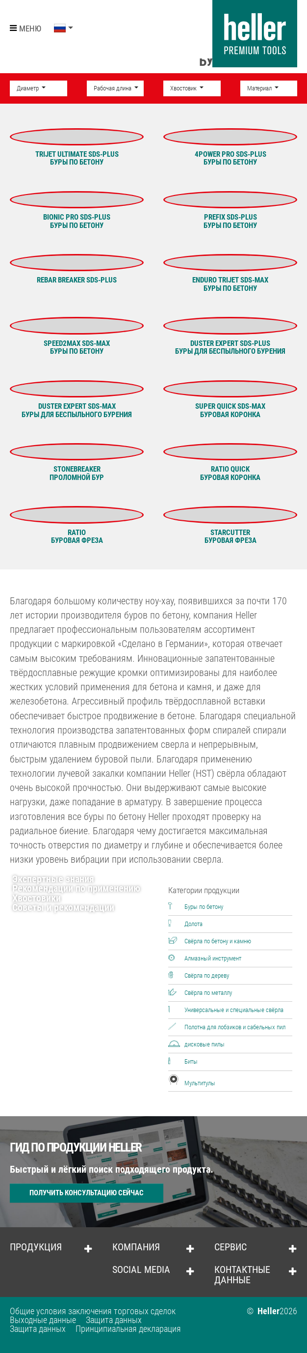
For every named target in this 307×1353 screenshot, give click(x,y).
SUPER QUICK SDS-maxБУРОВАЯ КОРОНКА (230, 410)
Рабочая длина (113, 88)
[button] (63, 28)
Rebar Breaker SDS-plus (77, 280)
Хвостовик (184, 88)
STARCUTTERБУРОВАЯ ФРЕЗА (230, 536)
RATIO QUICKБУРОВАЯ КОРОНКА (230, 473)
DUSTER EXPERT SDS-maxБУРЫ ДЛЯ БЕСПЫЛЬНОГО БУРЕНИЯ (77, 410)
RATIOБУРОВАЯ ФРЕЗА (77, 536)
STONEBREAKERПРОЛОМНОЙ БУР (77, 473)
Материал (260, 88)
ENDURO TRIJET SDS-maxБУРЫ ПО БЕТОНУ (230, 284)
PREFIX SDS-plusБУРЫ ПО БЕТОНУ (230, 221)
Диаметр (28, 88)
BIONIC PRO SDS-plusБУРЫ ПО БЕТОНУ (76, 221)
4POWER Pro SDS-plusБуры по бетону (230, 158)
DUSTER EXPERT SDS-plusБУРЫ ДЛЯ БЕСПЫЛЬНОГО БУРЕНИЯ (230, 347)
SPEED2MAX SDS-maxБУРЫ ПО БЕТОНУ (77, 347)
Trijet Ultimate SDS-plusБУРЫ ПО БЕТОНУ (77, 158)
